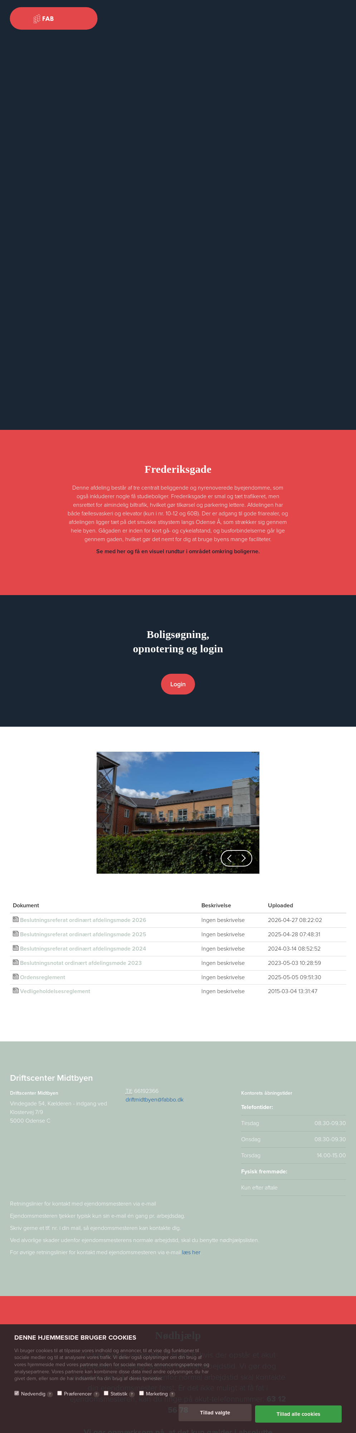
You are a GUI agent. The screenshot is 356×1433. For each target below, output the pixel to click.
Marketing (160, 1397)
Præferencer (81, 1397)
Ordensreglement (42, 977)
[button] (229, 858)
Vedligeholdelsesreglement (55, 991)
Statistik (123, 1397)
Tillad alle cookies (298, 1415)
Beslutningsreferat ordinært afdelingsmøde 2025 (83, 934)
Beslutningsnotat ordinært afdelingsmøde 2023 (81, 963)
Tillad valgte (215, 1415)
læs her (191, 1252)
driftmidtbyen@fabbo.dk (155, 1099)
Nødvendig (37, 1397)
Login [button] (178, 684)
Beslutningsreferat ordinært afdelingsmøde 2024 (83, 948)
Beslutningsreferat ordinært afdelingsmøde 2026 (83, 920)
